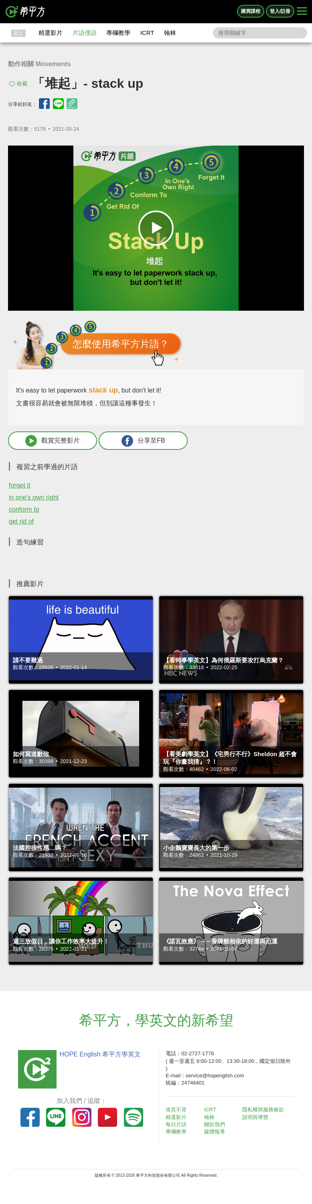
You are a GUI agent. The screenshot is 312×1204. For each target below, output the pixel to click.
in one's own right (34, 497)
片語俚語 (85, 32)
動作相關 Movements (39, 64)
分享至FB (143, 441)
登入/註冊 (280, 11)
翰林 (170, 32)
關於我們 (214, 1124)
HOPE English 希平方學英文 (100, 1054)
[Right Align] (302, 11)
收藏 (22, 84)
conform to (24, 509)
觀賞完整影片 (52, 441)
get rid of (21, 521)
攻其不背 (176, 1110)
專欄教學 (118, 32)
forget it (19, 485)
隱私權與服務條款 (263, 1110)
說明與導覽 (255, 1117)
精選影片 (50, 32)
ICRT (147, 32)
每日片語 (176, 1124)
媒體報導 (214, 1132)
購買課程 (250, 11)
